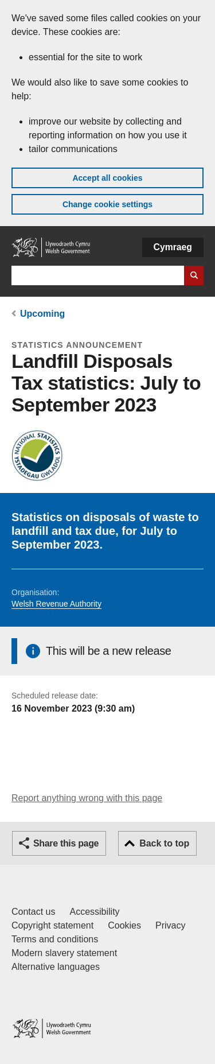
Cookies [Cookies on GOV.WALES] (124, 925)
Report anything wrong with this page (86, 798)
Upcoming (42, 314)
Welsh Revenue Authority (56, 603)
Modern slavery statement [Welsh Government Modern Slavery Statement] (64, 953)
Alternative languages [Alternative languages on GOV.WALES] (55, 967)
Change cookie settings (107, 204)
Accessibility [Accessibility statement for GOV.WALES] (94, 912)
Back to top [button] (164, 843)
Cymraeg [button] (173, 247)
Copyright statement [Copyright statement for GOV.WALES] (52, 925)
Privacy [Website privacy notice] (170, 925)
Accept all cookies (107, 177)
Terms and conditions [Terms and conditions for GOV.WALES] (54, 939)
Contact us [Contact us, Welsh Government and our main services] (33, 912)
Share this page (66, 843)
